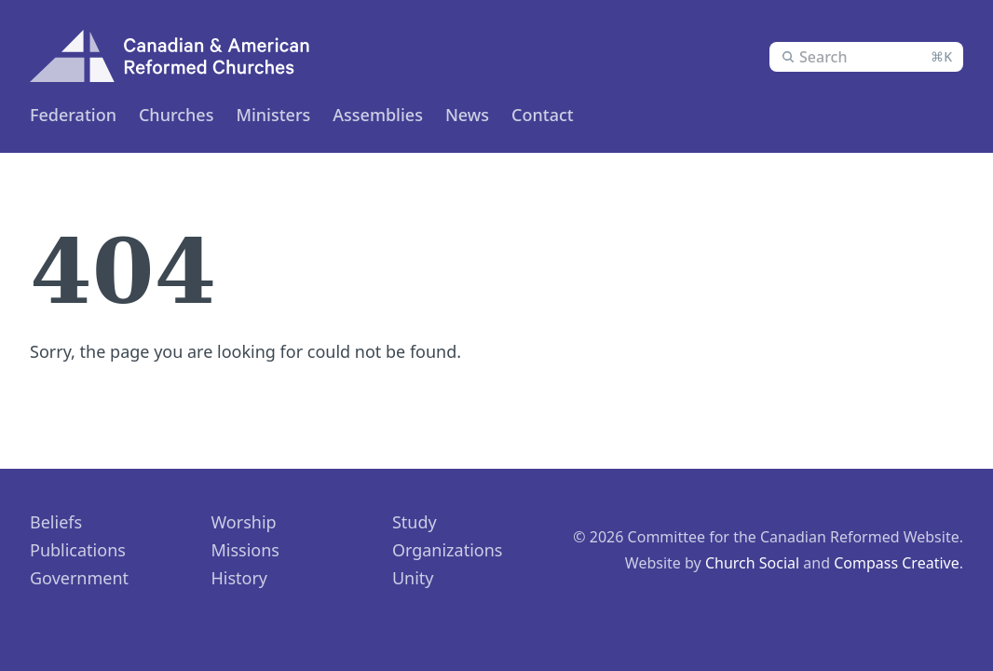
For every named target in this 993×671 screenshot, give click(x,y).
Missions (245, 550)
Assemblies (378, 114)
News (467, 114)
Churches (176, 114)
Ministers (273, 114)
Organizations (447, 550)
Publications (78, 550)
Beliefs (56, 522)
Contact (542, 114)
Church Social (752, 563)
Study (414, 522)
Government (79, 578)
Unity (413, 578)
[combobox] (866, 57)
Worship (243, 522)
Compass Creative (896, 563)
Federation (73, 114)
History (239, 578)
